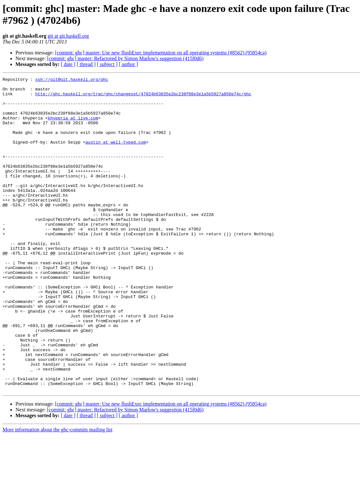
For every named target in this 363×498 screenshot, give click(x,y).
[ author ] (128, 64)
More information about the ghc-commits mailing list (57, 492)
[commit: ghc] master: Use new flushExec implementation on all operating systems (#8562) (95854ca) (161, 52)
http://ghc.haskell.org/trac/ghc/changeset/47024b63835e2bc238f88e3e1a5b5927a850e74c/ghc (143, 97)
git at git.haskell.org (68, 36)
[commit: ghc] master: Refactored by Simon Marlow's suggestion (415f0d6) (125, 58)
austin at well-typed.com (115, 155)
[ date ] (68, 64)
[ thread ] (86, 64)
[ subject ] (107, 64)
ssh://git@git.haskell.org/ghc (71, 80)
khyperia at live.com (73, 126)
